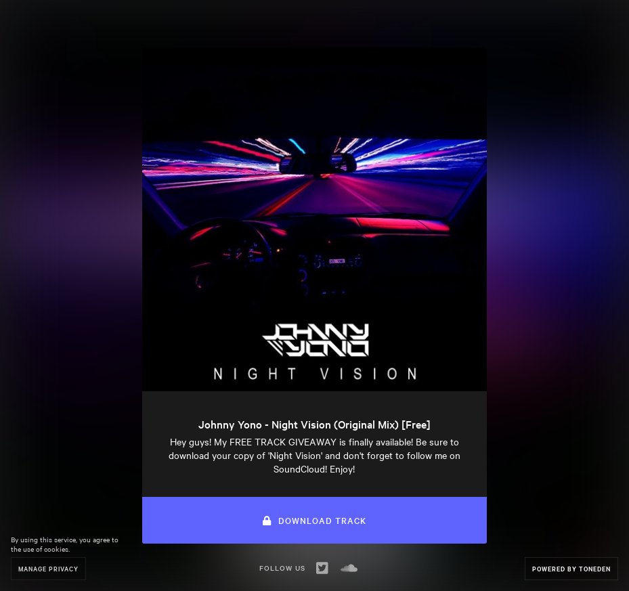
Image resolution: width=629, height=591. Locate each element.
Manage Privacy (48, 568)
